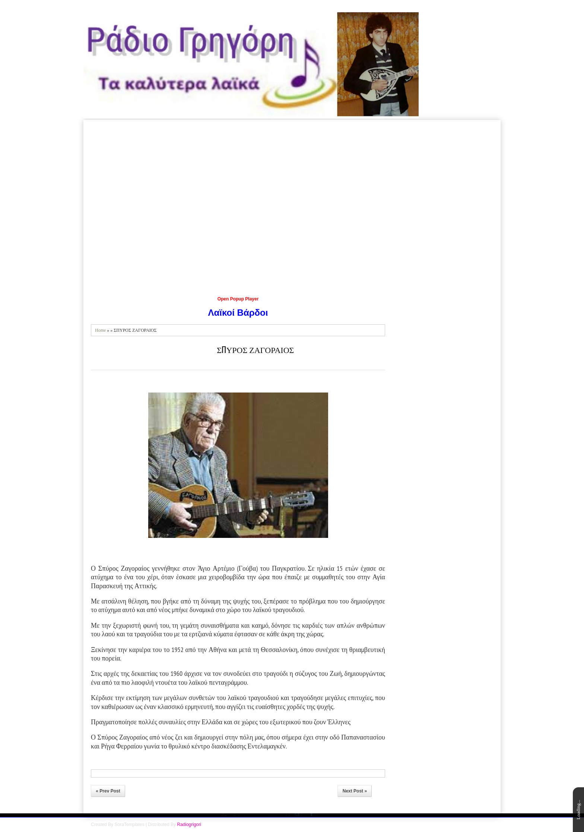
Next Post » (355, 791)
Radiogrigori (189, 824)
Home (100, 330)
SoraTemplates (129, 824)
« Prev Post (108, 791)
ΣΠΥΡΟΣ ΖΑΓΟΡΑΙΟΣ (255, 349)
